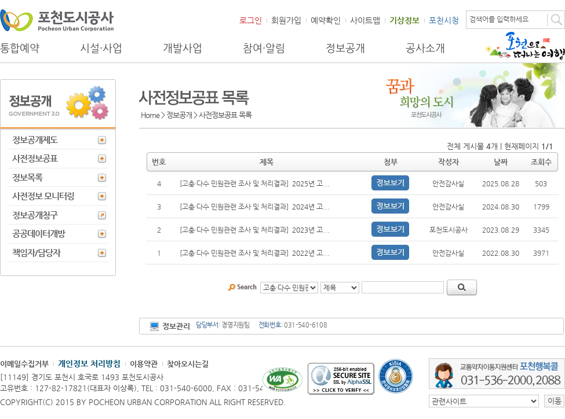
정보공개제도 (34, 140)
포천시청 (444, 20)
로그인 (250, 20)
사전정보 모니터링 (43, 196)
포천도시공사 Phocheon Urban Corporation (57, 20)
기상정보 (404, 20)
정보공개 (345, 48)
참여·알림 (264, 48)
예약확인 (326, 20)
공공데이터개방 (38, 233)
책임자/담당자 (36, 253)
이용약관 (144, 363)
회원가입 (286, 20)
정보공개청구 (34, 215)
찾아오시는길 (188, 363)
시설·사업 (101, 48)
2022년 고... (311, 253)
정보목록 (27, 177)
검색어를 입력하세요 (498, 19)
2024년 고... (311, 207)
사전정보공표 (34, 158)
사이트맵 (365, 20)
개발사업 (182, 48)
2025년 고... (311, 183)
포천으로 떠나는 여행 (525, 46)
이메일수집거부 (24, 363)
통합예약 (19, 48)
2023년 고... (311, 230)
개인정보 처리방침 (89, 363)
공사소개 (425, 48)
